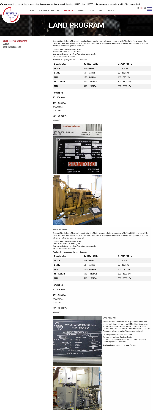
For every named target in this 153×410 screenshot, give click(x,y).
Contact (112, 10)
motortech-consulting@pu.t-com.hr (130, 395)
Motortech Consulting (49, 10)
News (101, 10)
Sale (92, 10)
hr (138, 8)
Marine (5, 44)
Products (68, 10)
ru (145, 8)
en (141, 8)
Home (32, 10)
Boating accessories (11, 47)
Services (81, 10)
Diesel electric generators (14, 41)
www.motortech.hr (124, 392)
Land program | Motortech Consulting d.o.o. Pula (11, 15)
